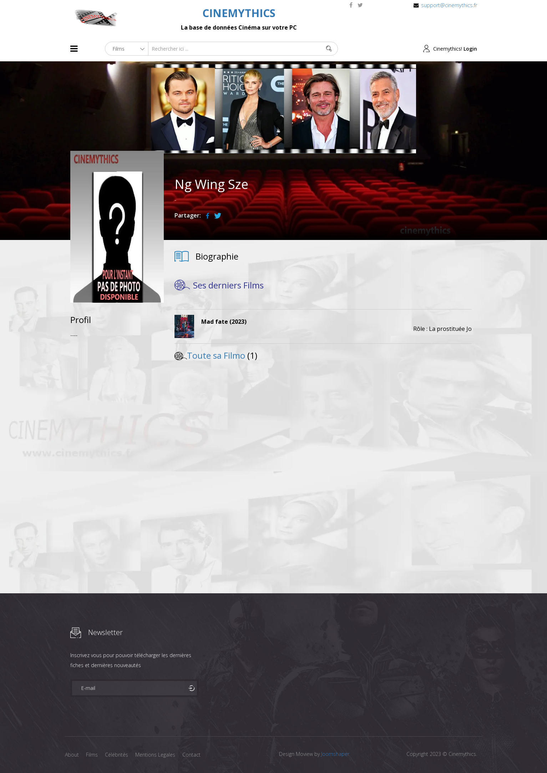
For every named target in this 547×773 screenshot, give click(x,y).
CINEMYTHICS (238, 13)
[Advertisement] (117, 451)
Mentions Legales (155, 754)
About (72, 754)
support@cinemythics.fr (449, 5)
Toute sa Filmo (216, 355)
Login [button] (470, 48)
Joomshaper (335, 754)
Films (92, 754)
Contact (191, 754)
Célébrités (116, 754)
